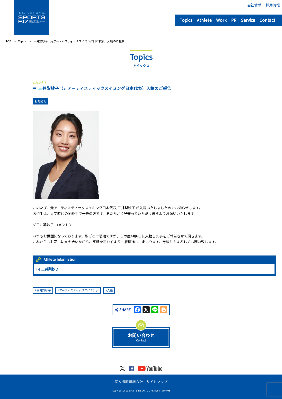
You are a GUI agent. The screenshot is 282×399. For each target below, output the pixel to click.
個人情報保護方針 (129, 381)
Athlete (204, 20)
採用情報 (273, 4)
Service (248, 20)
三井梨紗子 (50, 269)
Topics (186, 20)
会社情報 (254, 4)
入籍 (110, 290)
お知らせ (40, 101)
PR (233, 20)
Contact (267, 20)
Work (221, 20)
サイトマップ (156, 381)
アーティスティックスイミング (79, 290)
